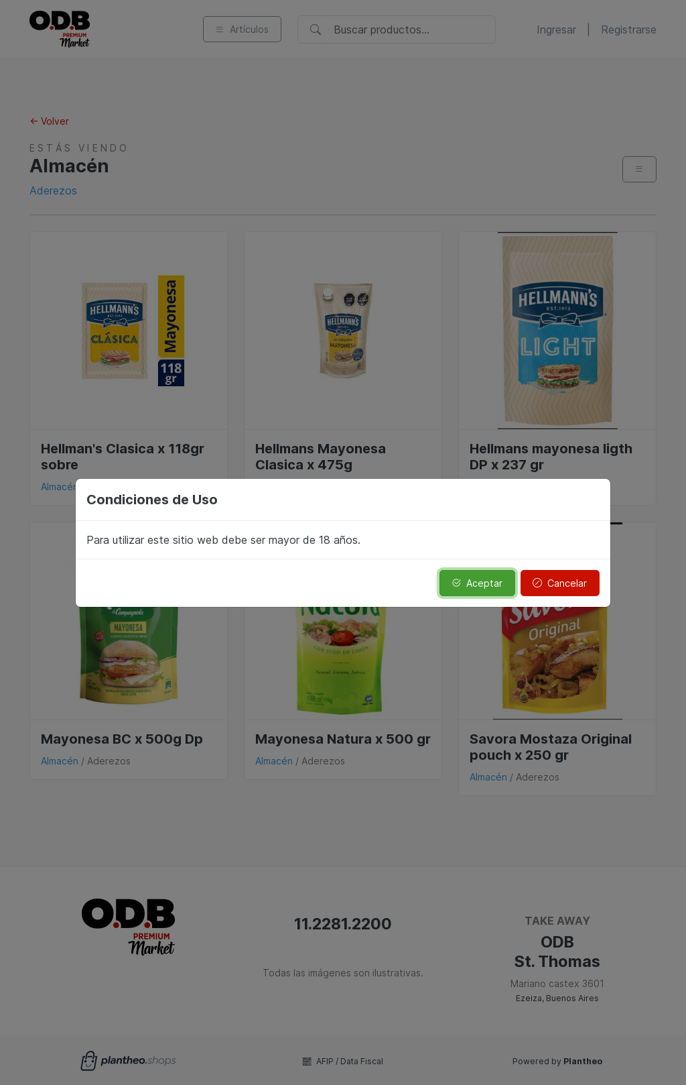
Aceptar (477, 583)
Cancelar (560, 583)
